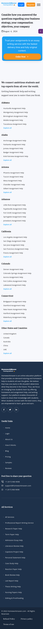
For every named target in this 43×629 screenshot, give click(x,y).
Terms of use (8, 624)
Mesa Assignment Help (12, 180)
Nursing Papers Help (13, 592)
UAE (5, 349)
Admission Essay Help (14, 540)
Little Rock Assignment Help (14, 205)
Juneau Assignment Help (13, 148)
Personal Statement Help (15, 557)
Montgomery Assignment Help (15, 112)
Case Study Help (11, 563)
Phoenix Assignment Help (13, 173)
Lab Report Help (11, 581)
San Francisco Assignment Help (16, 249)
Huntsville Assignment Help (14, 108)
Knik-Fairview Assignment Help (15, 156)
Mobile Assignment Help (13, 120)
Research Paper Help (13, 528)
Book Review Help (12, 575)
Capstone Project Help (14, 552)
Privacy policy (26, 619)
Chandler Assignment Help (14, 184)
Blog (7, 451)
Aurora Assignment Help (13, 277)
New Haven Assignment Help (15, 309)
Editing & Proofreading (14, 598)
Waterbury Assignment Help (14, 317)
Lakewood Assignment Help (14, 285)
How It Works (10, 445)
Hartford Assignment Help (13, 313)
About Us (9, 439)
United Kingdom (9, 334)
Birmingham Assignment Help (15, 116)
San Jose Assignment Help (13, 245)
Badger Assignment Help (13, 152)
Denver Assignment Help (13, 269)
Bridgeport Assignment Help (14, 301)
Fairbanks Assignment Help (14, 144)
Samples (8, 462)
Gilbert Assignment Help (13, 188)
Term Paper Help (12, 534)
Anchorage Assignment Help (14, 140)
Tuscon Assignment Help (13, 176)
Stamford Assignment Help (14, 305)
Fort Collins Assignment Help (14, 281)
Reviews (8, 468)
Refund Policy (9, 619)
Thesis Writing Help (13, 586)
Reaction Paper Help (13, 569)
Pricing (8, 457)
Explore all (7, 128)
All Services (9, 517)
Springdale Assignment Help (14, 217)
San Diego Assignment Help (14, 241)
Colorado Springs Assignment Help (17, 273)
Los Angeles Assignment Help (15, 237)
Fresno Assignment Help (13, 253)
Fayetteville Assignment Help (15, 209)
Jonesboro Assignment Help (14, 220)
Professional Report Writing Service (19, 523)
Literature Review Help (14, 546)
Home (7, 428)
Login (7, 433)
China (5, 345)
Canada (6, 337)
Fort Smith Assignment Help (14, 213)
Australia (6, 341)
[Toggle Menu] (38, 5)
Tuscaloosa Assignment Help (14, 124)
